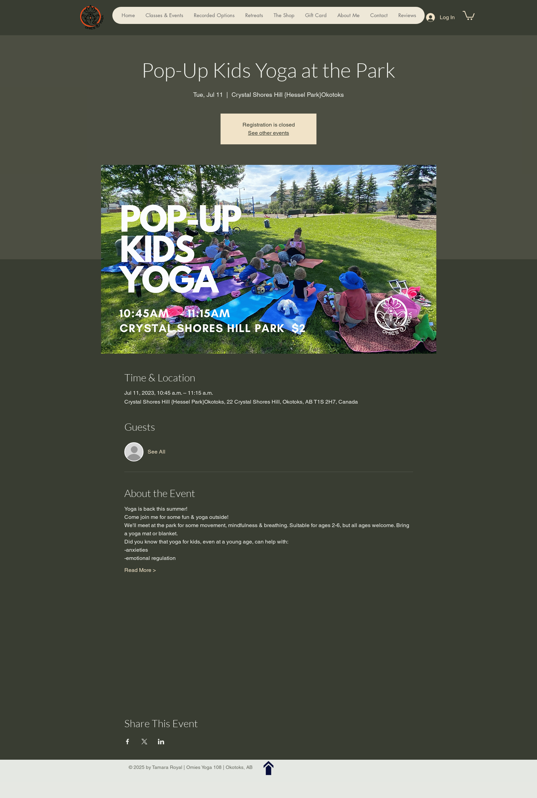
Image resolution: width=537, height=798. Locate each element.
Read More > (140, 570)
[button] (469, 15)
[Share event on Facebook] (127, 741)
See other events (268, 133)
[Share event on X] (144, 741)
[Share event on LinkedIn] (161, 741)
